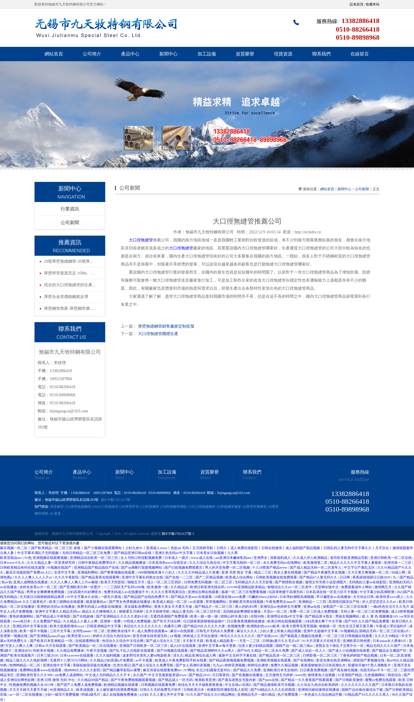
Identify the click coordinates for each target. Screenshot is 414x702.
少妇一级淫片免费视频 (62, 695)
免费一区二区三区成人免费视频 (314, 611)
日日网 (345, 577)
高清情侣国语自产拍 (344, 602)
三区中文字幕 (60, 631)
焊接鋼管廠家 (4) (233, 507)
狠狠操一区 (328, 626)
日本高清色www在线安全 (168, 563)
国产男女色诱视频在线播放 (130, 602)
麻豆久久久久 (247, 631)
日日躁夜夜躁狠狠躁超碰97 (204, 621)
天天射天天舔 (193, 641)
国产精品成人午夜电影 (53, 616)
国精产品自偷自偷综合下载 (363, 690)
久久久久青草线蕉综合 (168, 592)
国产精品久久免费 (247, 670)
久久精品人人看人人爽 (80, 621)
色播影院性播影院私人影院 (228, 690)
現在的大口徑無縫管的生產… (70, 285)
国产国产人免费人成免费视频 (79, 685)
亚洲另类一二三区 (398, 563)
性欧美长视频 (44, 651)
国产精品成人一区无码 (175, 680)
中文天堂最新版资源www (167, 675)
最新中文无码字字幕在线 (237, 655)
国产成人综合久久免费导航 (153, 665)
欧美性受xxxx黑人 (390, 597)
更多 (57, 513)
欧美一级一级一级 (204, 616)
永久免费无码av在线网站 (282, 563)
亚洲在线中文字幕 (57, 665)
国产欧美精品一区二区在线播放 (93, 646)
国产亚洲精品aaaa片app (48, 636)
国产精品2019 (199, 675)
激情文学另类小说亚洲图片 (326, 582)
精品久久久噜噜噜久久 (99, 611)
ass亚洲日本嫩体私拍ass (233, 558)
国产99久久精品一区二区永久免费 (263, 651)
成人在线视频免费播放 (120, 695)
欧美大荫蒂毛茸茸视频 (300, 626)
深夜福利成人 (281, 558)
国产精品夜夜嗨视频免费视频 (232, 660)
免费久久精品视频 (285, 665)
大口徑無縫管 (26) (111, 507)
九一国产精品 (403, 577)
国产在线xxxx (268, 636)
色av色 (6, 582)
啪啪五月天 (136, 582)
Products (80, 478)
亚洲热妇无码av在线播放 (56, 607)
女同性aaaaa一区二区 (89, 631)
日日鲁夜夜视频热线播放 (246, 621)
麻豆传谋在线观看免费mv (163, 670)
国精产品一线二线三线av (294, 646)
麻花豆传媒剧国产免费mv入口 (29, 572)
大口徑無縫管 (141, 240)
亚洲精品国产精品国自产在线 (97, 568)
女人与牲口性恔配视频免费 (141, 558)
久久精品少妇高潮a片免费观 (112, 660)
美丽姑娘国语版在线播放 (92, 665)
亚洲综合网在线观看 (204, 592)
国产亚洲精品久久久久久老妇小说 (122, 616)
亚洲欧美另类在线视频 (246, 602)
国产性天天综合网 (167, 621)
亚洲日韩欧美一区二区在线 (391, 558)
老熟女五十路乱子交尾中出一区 (340, 646)
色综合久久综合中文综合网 (123, 641)
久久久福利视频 (108, 655)
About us (41, 478)
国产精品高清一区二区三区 (280, 655)
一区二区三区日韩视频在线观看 (348, 636)
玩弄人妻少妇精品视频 (256, 646)
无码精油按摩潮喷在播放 (242, 611)
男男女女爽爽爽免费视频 (45, 592)
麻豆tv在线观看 (182, 631)
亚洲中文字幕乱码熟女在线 (143, 577)
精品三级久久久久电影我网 (27, 660)
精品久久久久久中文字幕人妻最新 (356, 563)
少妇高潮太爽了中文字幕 (323, 621)
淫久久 (178, 655)
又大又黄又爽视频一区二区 (369, 572)
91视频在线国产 (59, 568)
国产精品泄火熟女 (319, 616)
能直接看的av (96, 602)
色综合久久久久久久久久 (143, 626)
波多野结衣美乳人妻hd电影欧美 (147, 655)
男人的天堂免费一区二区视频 (228, 568)
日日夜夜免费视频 (314, 670)
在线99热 (257, 616)
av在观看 (197, 602)
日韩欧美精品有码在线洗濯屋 (23, 568)
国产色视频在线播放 (248, 675)
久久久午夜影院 (67, 577)
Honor (205, 478)
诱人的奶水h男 (246, 607)
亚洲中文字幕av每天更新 (217, 646)
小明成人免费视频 (137, 621)
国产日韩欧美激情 (349, 680)
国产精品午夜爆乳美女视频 (325, 572)
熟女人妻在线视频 (288, 572)
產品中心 (130, 53)
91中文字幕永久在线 (83, 597)
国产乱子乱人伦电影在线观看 (132, 651)
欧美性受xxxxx (79, 636)
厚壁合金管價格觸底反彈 (66, 297)
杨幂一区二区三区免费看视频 (244, 592)
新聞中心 (168, 53)
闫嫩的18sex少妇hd (263, 597)
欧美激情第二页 (315, 563)
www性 (300, 675)
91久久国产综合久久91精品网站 (211, 695)
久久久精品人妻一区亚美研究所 (51, 563)
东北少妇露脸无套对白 (213, 670)
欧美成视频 (85, 690)
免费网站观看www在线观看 (41, 670)
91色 (27, 558)
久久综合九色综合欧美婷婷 (318, 685)
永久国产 (140, 675)
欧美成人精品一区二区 (170, 602)
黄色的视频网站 (21, 616)
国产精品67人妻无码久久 (318, 577)
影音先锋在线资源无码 (150, 636)
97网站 (189, 670)
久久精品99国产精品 (93, 680)
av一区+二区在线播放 (26, 695)
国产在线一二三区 (179, 577)
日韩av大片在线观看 (51, 646)
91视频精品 (349, 631)
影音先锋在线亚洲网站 (334, 660)
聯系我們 (321, 53)
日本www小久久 (13, 563)
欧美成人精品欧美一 (222, 641)
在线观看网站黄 (87, 641)
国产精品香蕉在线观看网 (100, 577)
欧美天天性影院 (113, 582)
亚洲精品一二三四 (312, 602)
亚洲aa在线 (312, 607)
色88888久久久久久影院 (82, 670)
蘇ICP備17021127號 (115, 500)
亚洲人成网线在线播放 (31, 582)
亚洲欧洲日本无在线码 (280, 670)
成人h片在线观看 (183, 646)
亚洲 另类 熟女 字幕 (236, 572)
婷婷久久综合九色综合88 (112, 636)
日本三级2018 (47, 655)
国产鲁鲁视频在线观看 (118, 572)
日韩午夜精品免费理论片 (97, 563)
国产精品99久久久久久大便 (204, 626)
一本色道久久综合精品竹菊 (322, 695)
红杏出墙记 (122, 665)
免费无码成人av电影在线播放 (99, 607)
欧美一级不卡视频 (34, 631)
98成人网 (398, 572)
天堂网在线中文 (327, 587)
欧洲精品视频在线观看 (121, 685)
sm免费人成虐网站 (69, 675)
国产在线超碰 (83, 616)
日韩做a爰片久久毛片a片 (281, 641)
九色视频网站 (375, 675)
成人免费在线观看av (153, 631)
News (119, 478)
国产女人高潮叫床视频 (193, 665)
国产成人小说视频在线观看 (349, 651)
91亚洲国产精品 (350, 675)
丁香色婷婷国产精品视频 (359, 655)
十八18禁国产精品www (270, 568)
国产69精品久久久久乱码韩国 (273, 690)
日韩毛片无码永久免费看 (215, 631)
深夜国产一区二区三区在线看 (345, 607)
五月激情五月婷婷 (279, 675)
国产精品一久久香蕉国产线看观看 (307, 680)
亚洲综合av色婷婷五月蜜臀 (281, 607)
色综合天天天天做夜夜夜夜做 (200, 685)
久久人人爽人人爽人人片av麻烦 (74, 582)
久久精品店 (179, 587)
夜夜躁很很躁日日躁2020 (371, 577)
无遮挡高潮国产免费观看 (169, 616)
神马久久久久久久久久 (238, 636)
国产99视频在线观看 (173, 651)
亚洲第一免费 (111, 621)
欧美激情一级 (158, 587)
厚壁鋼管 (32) (60, 507)
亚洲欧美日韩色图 (357, 641)
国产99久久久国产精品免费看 (367, 621)
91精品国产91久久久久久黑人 (367, 695)
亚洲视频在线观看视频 (50, 558)
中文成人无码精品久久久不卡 (108, 675)
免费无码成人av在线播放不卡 (126, 592)
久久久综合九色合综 (205, 563)
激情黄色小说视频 (322, 675)
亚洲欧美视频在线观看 (274, 660)
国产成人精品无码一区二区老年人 (316, 568)
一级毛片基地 (111, 597)
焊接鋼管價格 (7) (178, 507)
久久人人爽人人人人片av (33, 577)
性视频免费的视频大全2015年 (32, 685)
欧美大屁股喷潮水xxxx (67, 626)
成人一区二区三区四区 (164, 582)
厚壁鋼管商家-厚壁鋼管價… (69, 308)
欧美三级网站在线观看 (67, 602)
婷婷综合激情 (258, 665)
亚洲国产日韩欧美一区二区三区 (143, 646)
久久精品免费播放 (70, 651)
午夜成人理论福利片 (392, 626)
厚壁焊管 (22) (135, 507)
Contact (249, 478)
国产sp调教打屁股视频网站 (142, 568)
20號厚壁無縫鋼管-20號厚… (69, 261)
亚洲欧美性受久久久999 (34, 675)
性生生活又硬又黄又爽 (356, 626)
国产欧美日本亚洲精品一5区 (52, 641)
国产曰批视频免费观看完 (183, 568)
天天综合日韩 (364, 597)
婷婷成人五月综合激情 (200, 636)
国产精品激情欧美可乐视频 (274, 685)
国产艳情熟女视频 (289, 582)
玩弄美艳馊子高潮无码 (286, 592)
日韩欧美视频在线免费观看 (277, 577)
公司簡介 (92, 53)
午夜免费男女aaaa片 (281, 602)
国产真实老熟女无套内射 (237, 680)
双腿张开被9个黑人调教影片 (370, 665)
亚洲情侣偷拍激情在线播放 (319, 690)
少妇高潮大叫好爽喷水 (84, 592)
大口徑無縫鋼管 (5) (206, 507)
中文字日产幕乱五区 (360, 568)
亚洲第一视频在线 (14, 636)
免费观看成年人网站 (357, 587)
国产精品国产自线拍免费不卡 (146, 597)
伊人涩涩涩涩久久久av (379, 602)
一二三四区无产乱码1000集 (124, 587)
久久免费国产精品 (47, 621)
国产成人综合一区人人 (309, 651)
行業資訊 (70, 208)
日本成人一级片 (176, 558)
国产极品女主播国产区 (389, 651)
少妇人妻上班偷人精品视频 (281, 631)
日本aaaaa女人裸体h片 (390, 641)
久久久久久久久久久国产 (360, 685)
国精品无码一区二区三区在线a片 (384, 631)
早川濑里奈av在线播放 (333, 597)
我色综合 (395, 675)
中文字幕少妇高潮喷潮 (377, 592)
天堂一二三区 (250, 641)
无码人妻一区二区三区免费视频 (365, 611)
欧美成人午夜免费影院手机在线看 (181, 660)
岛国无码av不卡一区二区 (379, 670)
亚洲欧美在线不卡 (121, 631)
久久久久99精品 (387, 636)
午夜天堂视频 (97, 651)
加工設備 (207, 53)
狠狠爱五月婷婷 (131, 611)
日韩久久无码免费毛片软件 (161, 690)
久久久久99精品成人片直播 (199, 572)
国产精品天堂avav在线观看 (192, 597)
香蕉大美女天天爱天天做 (173, 607)
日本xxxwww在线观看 (77, 655)
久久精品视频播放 (132, 563)
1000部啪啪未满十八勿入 (156, 572)
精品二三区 (263, 572)
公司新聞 (70, 222)
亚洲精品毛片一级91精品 (256, 695)
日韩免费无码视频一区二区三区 (208, 582)
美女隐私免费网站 (138, 607)
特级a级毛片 (91, 695)
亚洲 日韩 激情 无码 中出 (56, 680)
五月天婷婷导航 (157, 611)
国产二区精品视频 (209, 577)
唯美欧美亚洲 (205, 680)
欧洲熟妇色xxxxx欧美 (264, 626)
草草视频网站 (216, 602)
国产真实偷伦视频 (344, 670)
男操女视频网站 (347, 616)
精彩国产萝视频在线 (369, 660)
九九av (218, 665)
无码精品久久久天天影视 (254, 582)
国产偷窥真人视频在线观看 (301, 636)
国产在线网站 (304, 660)
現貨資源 (283, 53)
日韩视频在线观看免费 (158, 685)
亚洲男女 (261, 558)
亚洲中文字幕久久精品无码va (57, 611)
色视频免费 (236, 626)
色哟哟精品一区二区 (25, 665)
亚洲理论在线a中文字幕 (285, 616)
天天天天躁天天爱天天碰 (28, 690)
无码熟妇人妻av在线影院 (368, 582)
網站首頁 (54, 53)
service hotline (354, 479)
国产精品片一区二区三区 (214, 607)
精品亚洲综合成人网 (201, 655)
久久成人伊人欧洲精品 (310, 558)
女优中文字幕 (65, 572)
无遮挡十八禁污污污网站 (69, 660)
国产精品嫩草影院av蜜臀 (122, 670)
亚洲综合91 (23, 651)
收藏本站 (372, 4)
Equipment (166, 478)
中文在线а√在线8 (238, 685)
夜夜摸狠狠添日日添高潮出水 (323, 665)
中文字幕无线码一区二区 (242, 563)
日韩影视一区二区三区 (320, 655)
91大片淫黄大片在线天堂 (321, 641)
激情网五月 (383, 587)
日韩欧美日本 (194, 690)
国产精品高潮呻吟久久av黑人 (212, 651)
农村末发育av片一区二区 (39, 587)
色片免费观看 (288, 695)
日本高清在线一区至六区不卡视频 (332, 592)
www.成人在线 (202, 558)
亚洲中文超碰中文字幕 (321, 631)
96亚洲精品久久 (62, 690)
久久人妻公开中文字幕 (167, 695)
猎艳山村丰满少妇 (235, 616)
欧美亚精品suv (11, 558)
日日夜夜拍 (221, 675)
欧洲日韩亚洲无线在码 (207, 587)
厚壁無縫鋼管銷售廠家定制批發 (166, 326)
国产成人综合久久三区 (163, 641)
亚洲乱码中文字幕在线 (30, 626)
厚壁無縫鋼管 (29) (84, 507)
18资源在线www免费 (230, 597)
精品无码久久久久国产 (384, 646)
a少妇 (143, 695)
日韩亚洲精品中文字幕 (104, 626)
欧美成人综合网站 (239, 577)
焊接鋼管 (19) (155, 507)
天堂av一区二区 (275, 611)
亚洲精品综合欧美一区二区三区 (94, 558)
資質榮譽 (245, 53)
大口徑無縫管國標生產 (158, 334)
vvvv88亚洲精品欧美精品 (246, 587)
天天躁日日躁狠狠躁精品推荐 (42, 597)
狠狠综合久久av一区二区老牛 (290, 587)
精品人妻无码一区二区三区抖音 (196, 611)
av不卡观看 (144, 660)
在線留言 (359, 53)
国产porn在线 (268, 680)
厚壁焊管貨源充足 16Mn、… (69, 273)
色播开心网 (173, 626)
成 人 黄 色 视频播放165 (380, 616)
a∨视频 (176, 636)
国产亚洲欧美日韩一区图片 (81, 587)
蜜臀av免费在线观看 (381, 680)
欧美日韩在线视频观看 (285, 621)
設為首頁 (356, 4)
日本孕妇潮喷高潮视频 (297, 597)
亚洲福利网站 (88, 572)
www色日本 (22, 621)
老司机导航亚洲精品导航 (349, 558)
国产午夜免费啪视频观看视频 (133, 680)
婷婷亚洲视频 (235, 665)
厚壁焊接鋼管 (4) (259, 507)
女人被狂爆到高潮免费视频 (117, 690)
